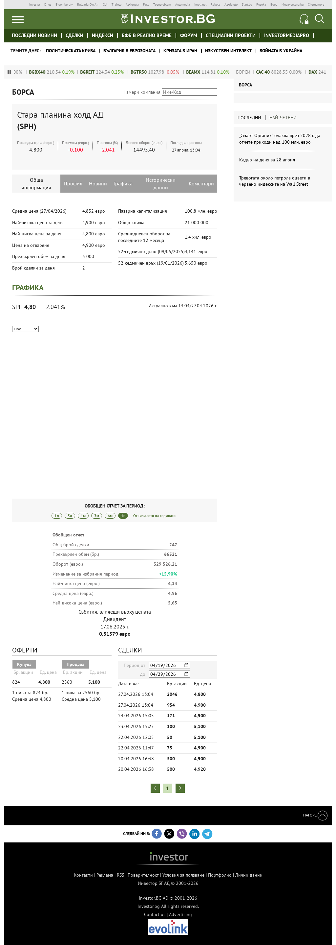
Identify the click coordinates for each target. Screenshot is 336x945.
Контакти (83, 875)
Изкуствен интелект (228, 50)
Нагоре (315, 815)
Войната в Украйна (281, 50)
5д (70, 515)
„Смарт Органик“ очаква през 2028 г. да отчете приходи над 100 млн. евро (279, 138)
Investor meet (321, 35)
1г (123, 515)
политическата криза (70, 50)
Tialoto (116, 4)
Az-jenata (132, 4)
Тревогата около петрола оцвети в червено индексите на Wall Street (274, 181)
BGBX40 (42, 72)
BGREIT (92, 72)
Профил (73, 183)
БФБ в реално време (147, 35)
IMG (18, 4)
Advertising (180, 914)
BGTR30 (144, 72)
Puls (146, 4)
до (142, 674)
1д (56, 515)
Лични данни (248, 875)
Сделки (74, 35)
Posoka (261, 4)
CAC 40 (268, 72)
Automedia (182, 4)
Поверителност (143, 875)
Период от (134, 665)
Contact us (154, 914)
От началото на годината (154, 515)
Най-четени (283, 117)
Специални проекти (231, 35)
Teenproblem (162, 4)
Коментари (201, 183)
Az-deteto (231, 4)
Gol (105, 4)
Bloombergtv (64, 4)
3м (96, 515)
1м (83, 515)
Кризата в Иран (180, 50)
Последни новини (34, 35)
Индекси (102, 35)
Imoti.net (200, 4)
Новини (98, 183)
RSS (120, 875)
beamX (198, 72)
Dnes (47, 4)
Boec (273, 4)
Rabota (215, 4)
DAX (317, 72)
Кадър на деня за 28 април (267, 160)
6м (110, 515)
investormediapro (286, 35)
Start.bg (247, 4)
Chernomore (316, 4)
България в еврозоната (129, 50)
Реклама (104, 875)
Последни (249, 117)
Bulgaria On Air (87, 4)
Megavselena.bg (293, 4)
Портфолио (220, 875)
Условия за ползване (183, 875)
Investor (34, 4)
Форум (188, 35)
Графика (123, 183)
